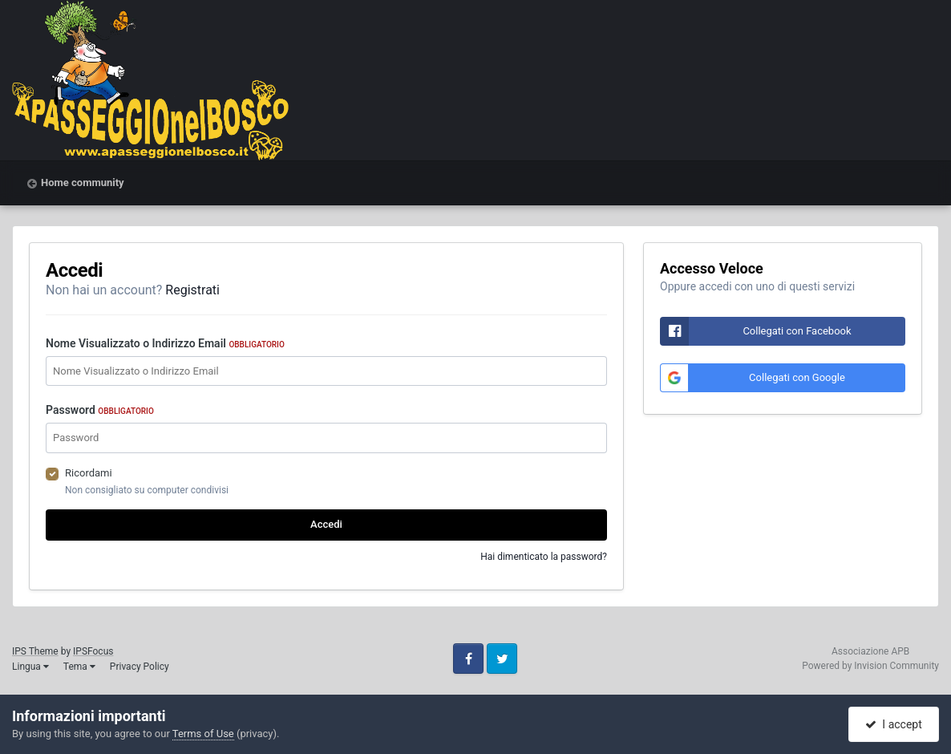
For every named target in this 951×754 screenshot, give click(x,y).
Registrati (192, 290)
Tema (79, 666)
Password (100, 409)
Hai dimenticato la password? (543, 556)
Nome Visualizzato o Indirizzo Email (165, 343)
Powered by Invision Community (870, 665)
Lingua (30, 666)
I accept (893, 724)
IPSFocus (93, 651)
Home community (82, 182)
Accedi (326, 524)
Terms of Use (203, 734)
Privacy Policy (139, 666)
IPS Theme (35, 651)
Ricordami (88, 473)
